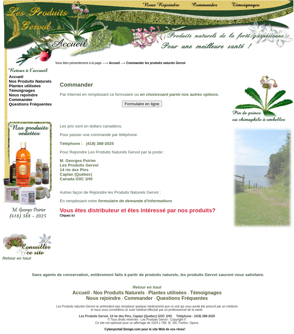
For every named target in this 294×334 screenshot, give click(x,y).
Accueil (114, 63)
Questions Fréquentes (30, 104)
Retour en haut (16, 258)
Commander (21, 99)
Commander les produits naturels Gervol (155, 63)
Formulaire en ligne (141, 104)
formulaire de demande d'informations (135, 201)
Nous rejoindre (23, 95)
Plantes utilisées (25, 86)
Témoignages (22, 90)
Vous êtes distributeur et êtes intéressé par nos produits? (138, 212)
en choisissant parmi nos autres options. (179, 94)
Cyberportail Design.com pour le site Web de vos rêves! (145, 329)
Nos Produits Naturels (30, 81)
